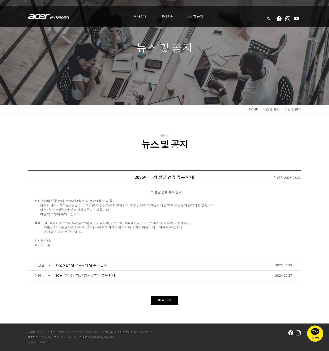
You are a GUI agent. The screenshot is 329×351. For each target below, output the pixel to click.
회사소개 (140, 16)
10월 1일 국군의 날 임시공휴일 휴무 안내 (85, 276)
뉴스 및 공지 (194, 16)
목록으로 (164, 300)
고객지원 (167, 16)
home (253, 109)
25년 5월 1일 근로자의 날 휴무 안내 (81, 265)
